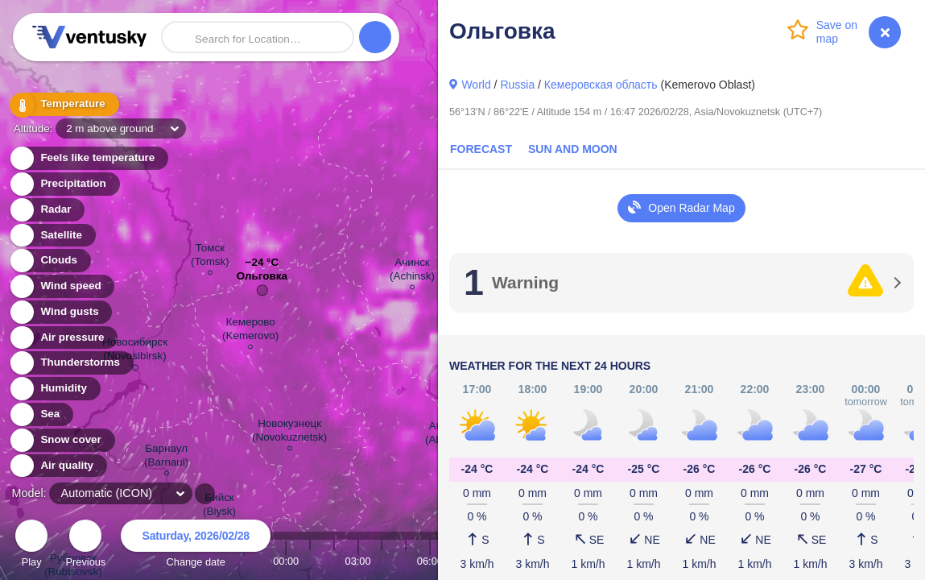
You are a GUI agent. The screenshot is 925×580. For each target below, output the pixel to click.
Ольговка (262, 280)
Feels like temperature (88, 158)
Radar (47, 210)
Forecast (481, 149)
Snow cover (61, 440)
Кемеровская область (601, 84)
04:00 (381, 561)
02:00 (334, 561)
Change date (195, 546)
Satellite (52, 235)
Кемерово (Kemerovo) (250, 331)
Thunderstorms (71, 363)
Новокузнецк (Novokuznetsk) (289, 432)
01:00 (310, 561)
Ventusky (87, 37)
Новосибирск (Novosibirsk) (134, 351)
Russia (517, 84)
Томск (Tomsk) (210, 257)
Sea (41, 414)
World (475, 84)
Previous (85, 546)
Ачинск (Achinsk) (412, 271)
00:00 (286, 561)
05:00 (406, 561)
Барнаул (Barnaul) (166, 457)
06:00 (430, 561)
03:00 (358, 561)
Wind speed (61, 286)
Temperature (63, 104)
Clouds (49, 260)
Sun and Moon (572, 149)
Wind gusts (60, 312)
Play (31, 546)
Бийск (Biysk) (219, 506)
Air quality (57, 466)
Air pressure (63, 338)
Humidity (54, 388)
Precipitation (64, 184)
